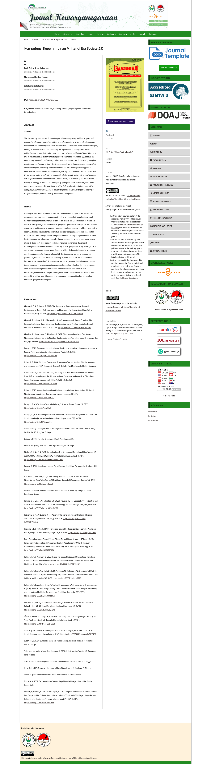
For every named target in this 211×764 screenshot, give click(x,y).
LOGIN (153, 144)
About (66, 34)
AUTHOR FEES (157, 234)
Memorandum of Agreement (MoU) (169, 309)
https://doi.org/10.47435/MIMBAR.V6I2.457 (74, 327)
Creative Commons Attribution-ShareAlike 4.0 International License (70, 758)
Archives (111, 34)
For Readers (152, 412)
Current (100, 34)
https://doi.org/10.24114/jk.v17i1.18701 (82, 532)
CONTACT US (156, 152)
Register (80, 34)
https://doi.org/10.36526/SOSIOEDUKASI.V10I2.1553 (43, 459)
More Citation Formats (117, 339)
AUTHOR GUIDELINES (159, 193)
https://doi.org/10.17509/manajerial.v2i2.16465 (78, 634)
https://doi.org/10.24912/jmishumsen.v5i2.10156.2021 (59, 341)
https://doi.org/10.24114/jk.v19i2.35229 (43, 100)
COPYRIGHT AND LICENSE (161, 226)
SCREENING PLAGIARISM (161, 218)
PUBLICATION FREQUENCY (161, 185)
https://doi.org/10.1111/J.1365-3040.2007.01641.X (65, 313)
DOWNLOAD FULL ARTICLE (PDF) (121, 121)
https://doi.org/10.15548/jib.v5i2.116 (38, 422)
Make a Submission (169, 68)
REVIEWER (155, 168)
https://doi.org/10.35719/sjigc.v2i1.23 (67, 578)
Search (142, 34)
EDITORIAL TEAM (158, 160)
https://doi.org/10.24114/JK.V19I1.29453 (39, 550)
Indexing (153, 34)
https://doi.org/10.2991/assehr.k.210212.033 (40, 383)
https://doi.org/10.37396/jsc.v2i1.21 (37, 408)
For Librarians (153, 420)
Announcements (127, 34)
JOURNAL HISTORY (158, 251)
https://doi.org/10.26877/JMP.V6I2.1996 (39, 702)
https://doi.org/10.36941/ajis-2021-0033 (39, 624)
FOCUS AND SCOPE (158, 176)
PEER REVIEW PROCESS (160, 201)
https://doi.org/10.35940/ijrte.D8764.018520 (41, 508)
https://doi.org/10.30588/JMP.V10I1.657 (39, 397)
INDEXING (155, 242)
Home (57, 34)
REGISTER (155, 135)
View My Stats (169, 396)
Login (90, 34)
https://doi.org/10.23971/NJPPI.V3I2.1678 (39, 610)
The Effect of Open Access (128, 278)
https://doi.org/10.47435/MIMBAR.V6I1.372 (64, 564)
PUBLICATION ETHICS (159, 209)
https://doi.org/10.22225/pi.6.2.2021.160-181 (40, 355)
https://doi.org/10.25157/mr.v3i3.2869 (38, 484)
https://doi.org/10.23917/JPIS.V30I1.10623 (39, 596)
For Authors (152, 416)
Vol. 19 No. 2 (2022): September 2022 (54, 39)
